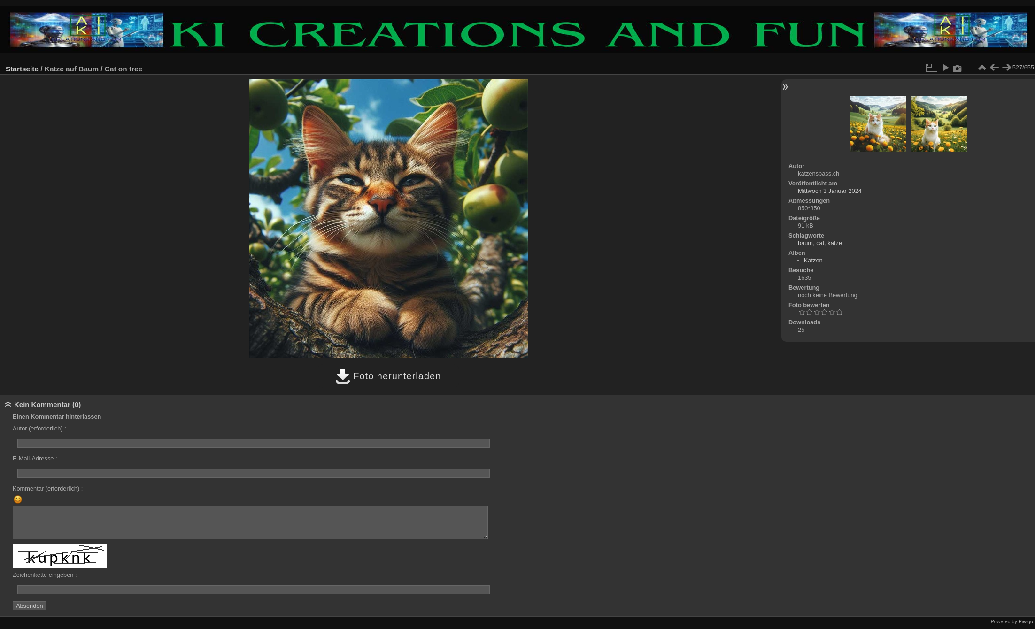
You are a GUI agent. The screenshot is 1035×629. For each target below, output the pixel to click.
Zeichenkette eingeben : (45, 574)
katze (834, 242)
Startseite (22, 69)
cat (820, 242)
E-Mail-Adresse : (35, 458)
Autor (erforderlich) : (39, 428)
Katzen (813, 260)
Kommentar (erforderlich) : (48, 488)
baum (805, 242)
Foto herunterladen (388, 376)
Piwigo (1026, 621)
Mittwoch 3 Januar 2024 (830, 190)
